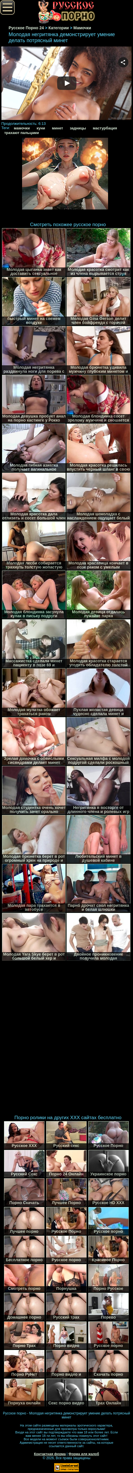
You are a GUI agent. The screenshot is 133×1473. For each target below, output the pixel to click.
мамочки (22, 128)
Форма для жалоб (84, 1454)
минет (57, 128)
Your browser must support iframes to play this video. (66, 83)
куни (41, 128)
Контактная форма (50, 1454)
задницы (78, 128)
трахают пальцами (21, 133)
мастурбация (105, 128)
